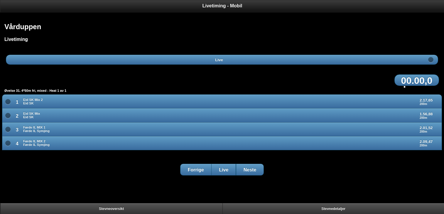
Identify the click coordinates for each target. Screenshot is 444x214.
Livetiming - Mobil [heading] (222, 5)
